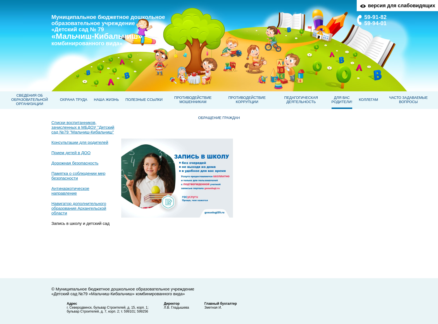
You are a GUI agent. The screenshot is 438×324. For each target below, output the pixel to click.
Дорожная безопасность (74, 163)
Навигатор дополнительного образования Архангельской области (78, 208)
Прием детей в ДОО (71, 152)
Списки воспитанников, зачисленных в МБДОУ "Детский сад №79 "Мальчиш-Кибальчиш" (82, 127)
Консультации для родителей (79, 142)
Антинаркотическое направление (70, 191)
